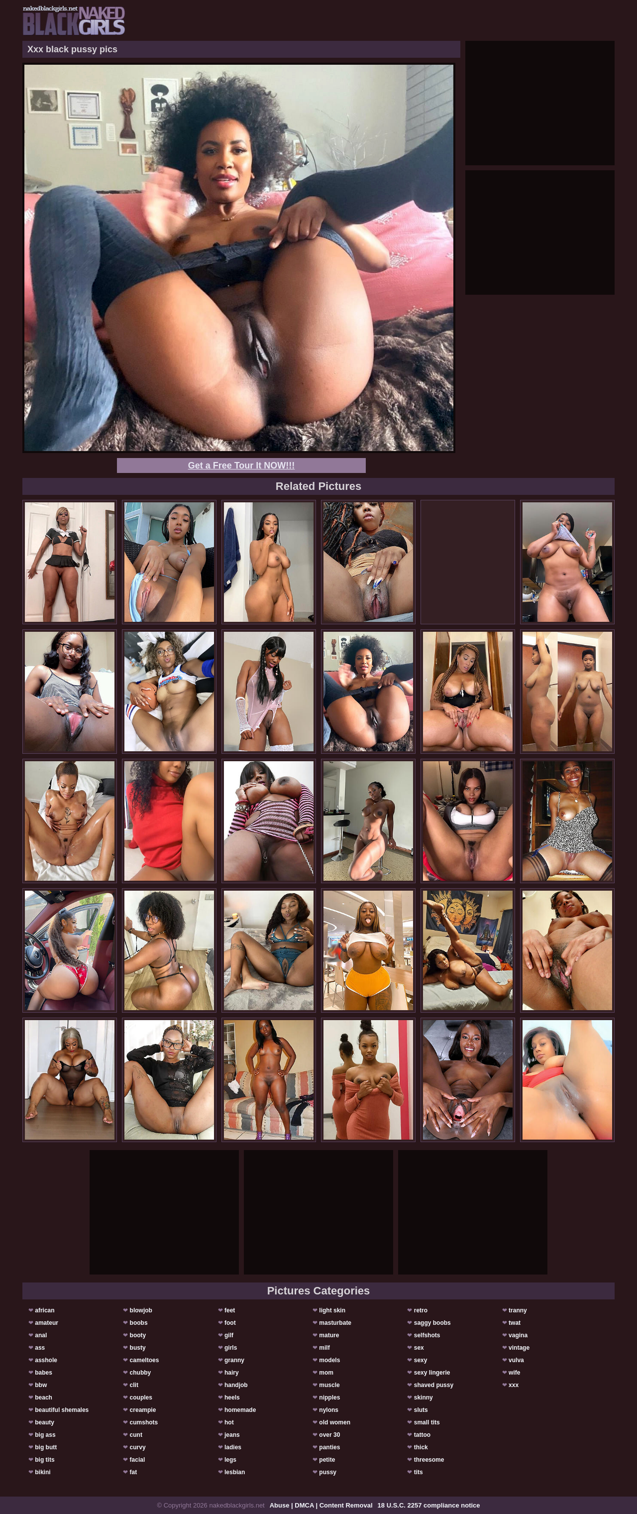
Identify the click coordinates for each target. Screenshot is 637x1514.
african (44, 1310)
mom (326, 1372)
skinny (423, 1397)
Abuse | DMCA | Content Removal (321, 1505)
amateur (46, 1322)
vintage (519, 1347)
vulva (516, 1360)
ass (40, 1347)
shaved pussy (433, 1385)
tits (418, 1472)
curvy (138, 1447)
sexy (420, 1360)
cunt (136, 1434)
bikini (42, 1472)
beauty (44, 1422)
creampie (143, 1409)
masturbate (335, 1322)
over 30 (329, 1434)
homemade (240, 1409)
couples (141, 1397)
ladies (232, 1447)
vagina (518, 1335)
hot (229, 1422)
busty (138, 1347)
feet (229, 1310)
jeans (232, 1434)
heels (232, 1397)
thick (421, 1447)
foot (230, 1322)
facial (137, 1459)
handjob (236, 1385)
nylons (328, 1409)
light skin (332, 1310)
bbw (41, 1385)
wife (514, 1372)
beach (43, 1397)
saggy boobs (432, 1322)
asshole (46, 1360)
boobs (139, 1322)
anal (41, 1335)
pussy (327, 1472)
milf (324, 1347)
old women (334, 1422)
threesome (429, 1459)
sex (419, 1347)
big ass (45, 1434)
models (329, 1360)
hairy (231, 1372)
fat (133, 1472)
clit (134, 1385)
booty (138, 1335)
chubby (140, 1372)
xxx (514, 1385)
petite (327, 1459)
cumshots (144, 1422)
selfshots (427, 1335)
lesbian (234, 1472)
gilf (228, 1335)
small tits (427, 1422)
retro (420, 1310)
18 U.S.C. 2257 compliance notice (429, 1505)
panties (329, 1447)
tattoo (422, 1434)
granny (234, 1360)
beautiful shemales (62, 1409)
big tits (44, 1459)
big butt (46, 1447)
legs (230, 1459)
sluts (421, 1409)
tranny (518, 1310)
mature (329, 1335)
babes (43, 1372)
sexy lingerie (432, 1372)
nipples (329, 1397)
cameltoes (144, 1360)
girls (230, 1347)
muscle (329, 1385)
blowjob (141, 1310)
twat (515, 1322)
